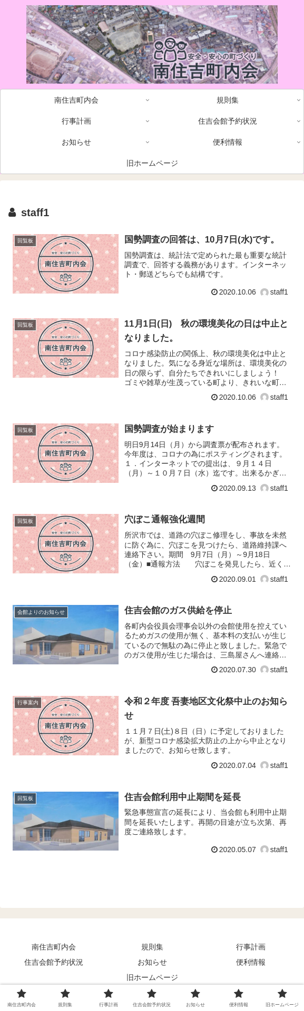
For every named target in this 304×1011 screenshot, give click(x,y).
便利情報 (251, 962)
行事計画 (251, 947)
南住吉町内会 (54, 947)
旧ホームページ (152, 977)
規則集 (152, 947)
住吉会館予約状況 (53, 962)
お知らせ (152, 962)
